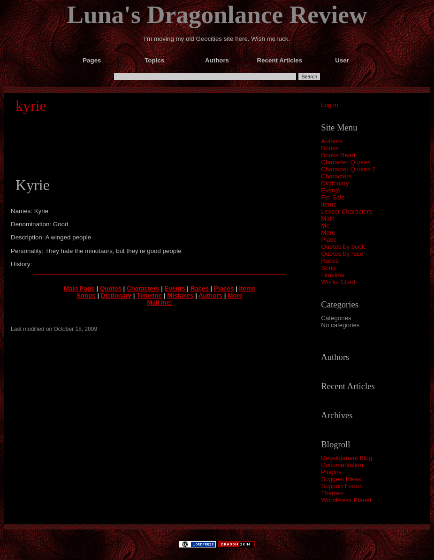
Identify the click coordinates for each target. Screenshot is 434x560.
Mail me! (159, 302)
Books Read (338, 155)
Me (325, 225)
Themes (332, 493)
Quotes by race (342, 253)
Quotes (111, 288)
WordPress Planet (346, 500)
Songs (86, 295)
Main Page (79, 288)
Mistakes (180, 295)
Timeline (332, 274)
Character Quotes (345, 162)
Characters (336, 176)
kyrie (30, 105)
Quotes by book (343, 246)
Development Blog (346, 457)
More (328, 232)
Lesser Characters (346, 211)
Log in (329, 104)
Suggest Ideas (341, 479)
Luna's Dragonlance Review (217, 14)
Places (224, 288)
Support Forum (342, 486)
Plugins (331, 472)
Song (328, 267)
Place (328, 239)
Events (330, 190)
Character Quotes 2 (348, 169)
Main (328, 218)
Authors (332, 141)
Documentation (342, 464)
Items (328, 204)
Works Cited (338, 281)
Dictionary (335, 183)
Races (330, 260)
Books (329, 148)
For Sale (332, 197)
